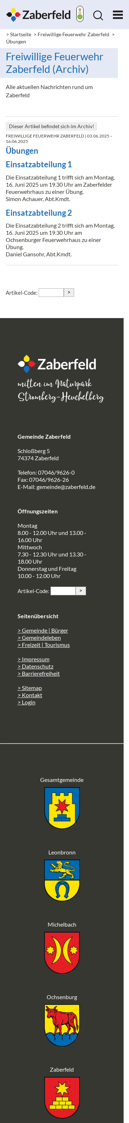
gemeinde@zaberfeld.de (66, 486)
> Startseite (18, 34)
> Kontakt (30, 694)
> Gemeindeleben (39, 637)
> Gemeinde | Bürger (43, 630)
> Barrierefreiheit (39, 673)
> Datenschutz (35, 666)
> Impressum (33, 659)
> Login (26, 702)
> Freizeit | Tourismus (44, 644)
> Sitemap (30, 687)
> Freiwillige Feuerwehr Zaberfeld (71, 34)
